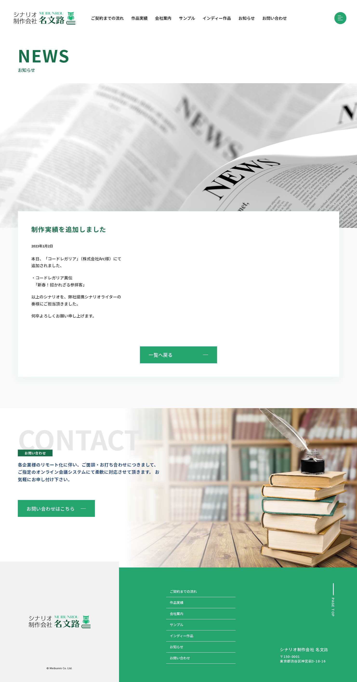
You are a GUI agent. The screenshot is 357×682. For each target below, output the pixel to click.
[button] (340, 18)
